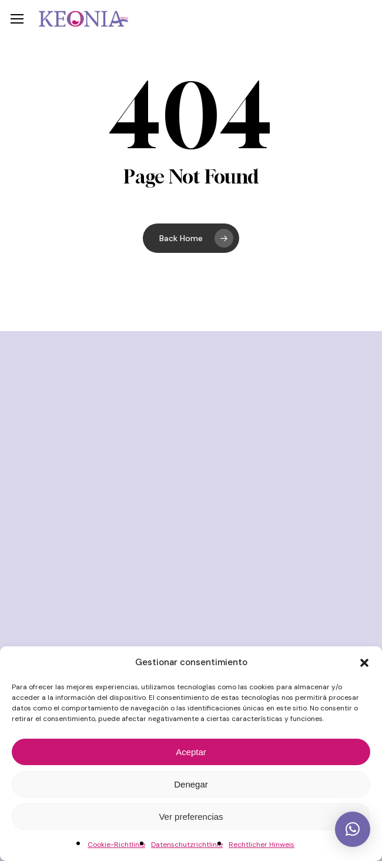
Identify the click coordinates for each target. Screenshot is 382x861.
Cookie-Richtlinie (116, 844)
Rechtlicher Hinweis (261, 844)
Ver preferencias (191, 817)
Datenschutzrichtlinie (187, 844)
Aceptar (191, 752)
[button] (364, 663)
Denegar (191, 784)
